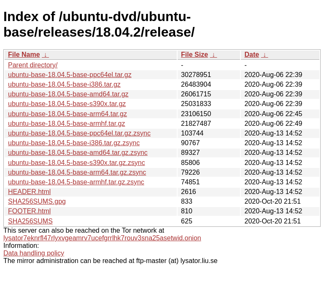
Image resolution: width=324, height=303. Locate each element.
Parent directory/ (32, 65)
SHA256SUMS (30, 221)
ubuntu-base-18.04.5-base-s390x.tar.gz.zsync (76, 162)
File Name (24, 54)
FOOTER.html (29, 211)
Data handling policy (33, 253)
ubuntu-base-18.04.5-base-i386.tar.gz (64, 84)
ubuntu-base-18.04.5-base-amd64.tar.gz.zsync (78, 152)
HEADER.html (29, 191)
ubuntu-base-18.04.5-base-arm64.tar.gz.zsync (77, 172)
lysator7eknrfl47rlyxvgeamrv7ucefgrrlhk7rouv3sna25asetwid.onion (102, 238)
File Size (194, 54)
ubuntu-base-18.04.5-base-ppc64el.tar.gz (70, 74)
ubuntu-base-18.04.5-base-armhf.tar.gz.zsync (76, 182)
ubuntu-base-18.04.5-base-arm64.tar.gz (67, 113)
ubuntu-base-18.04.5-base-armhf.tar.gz (66, 123)
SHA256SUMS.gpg (37, 201)
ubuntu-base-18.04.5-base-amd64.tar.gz (68, 94)
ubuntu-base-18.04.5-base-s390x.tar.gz (67, 103)
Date (251, 54)
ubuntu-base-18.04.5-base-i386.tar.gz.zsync (74, 142)
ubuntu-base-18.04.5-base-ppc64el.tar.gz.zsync (79, 133)
